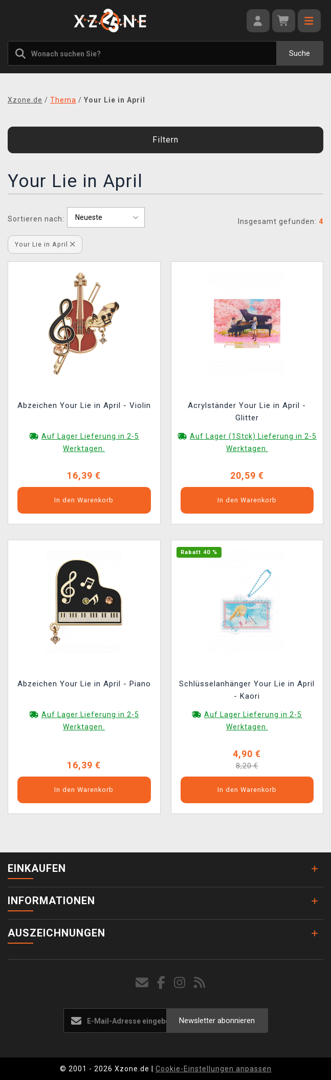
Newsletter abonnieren (217, 1020)
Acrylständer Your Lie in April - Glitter (247, 411)
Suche (299, 53)
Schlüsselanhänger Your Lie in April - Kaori (247, 690)
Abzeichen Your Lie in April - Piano (84, 683)
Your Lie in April (45, 244)
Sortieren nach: (36, 219)
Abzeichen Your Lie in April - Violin (84, 405)
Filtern (165, 140)
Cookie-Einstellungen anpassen (214, 1069)
